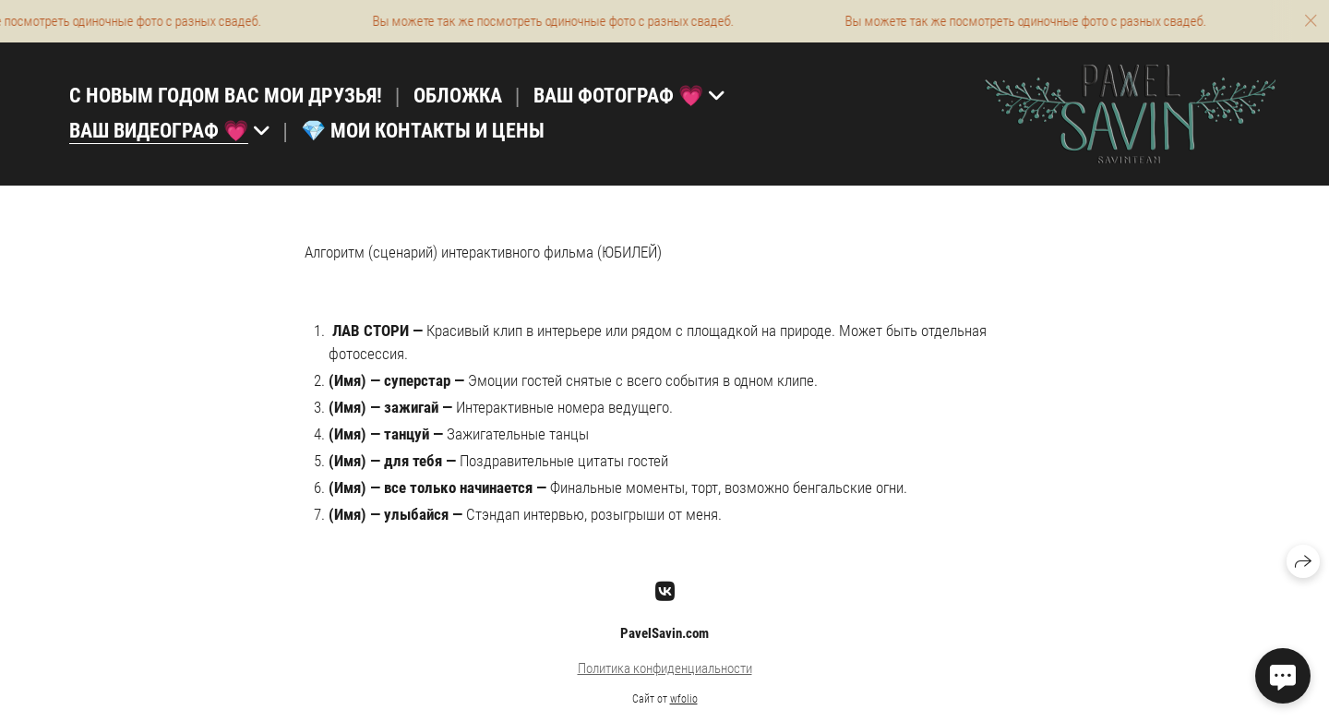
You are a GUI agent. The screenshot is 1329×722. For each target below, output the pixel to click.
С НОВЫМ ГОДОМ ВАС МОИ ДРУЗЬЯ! (225, 95)
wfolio (684, 698)
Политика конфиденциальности (665, 668)
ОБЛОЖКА (457, 95)
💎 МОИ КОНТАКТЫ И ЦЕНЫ (423, 130)
